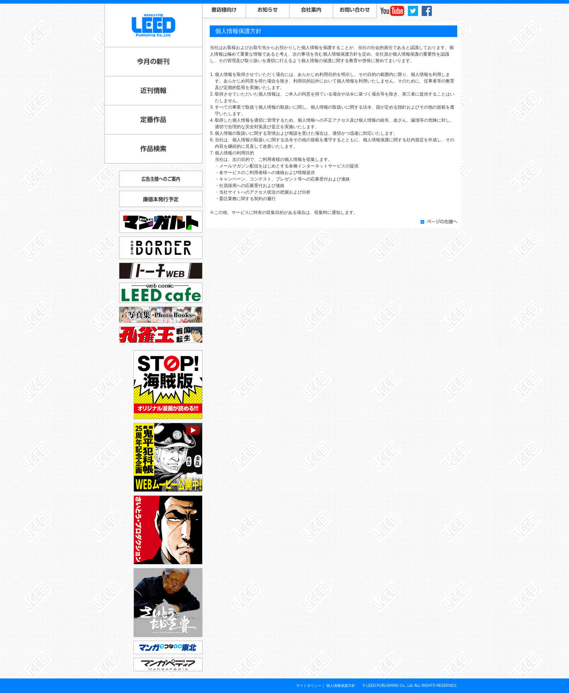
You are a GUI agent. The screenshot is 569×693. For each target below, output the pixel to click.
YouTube (392, 11)
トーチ (160, 271)
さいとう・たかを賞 (168, 602)
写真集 (160, 315)
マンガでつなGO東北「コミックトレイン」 (168, 647)
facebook (427, 11)
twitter (413, 11)
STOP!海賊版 (168, 384)
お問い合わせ (355, 11)
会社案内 (311, 11)
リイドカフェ (160, 293)
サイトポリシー (309, 686)
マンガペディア (168, 664)
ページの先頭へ (439, 221)
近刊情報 (153, 90)
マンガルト (160, 221)
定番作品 (153, 119)
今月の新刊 (153, 61)
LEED (153, 25)
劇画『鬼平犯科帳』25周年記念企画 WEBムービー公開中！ (168, 457)
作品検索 (153, 148)
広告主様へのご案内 (160, 179)
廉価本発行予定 (160, 199)
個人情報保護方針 (340, 686)
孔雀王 (160, 335)
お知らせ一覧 (268, 11)
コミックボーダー (160, 244)
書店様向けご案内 (224, 11)
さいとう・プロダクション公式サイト (168, 530)
